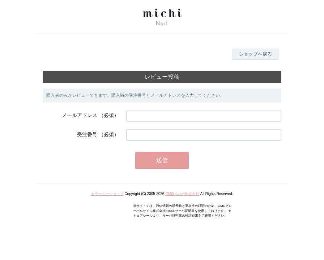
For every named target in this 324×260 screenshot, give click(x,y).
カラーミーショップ (107, 194)
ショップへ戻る (255, 54)
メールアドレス (79, 115)
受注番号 (87, 134)
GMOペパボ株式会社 (182, 194)
